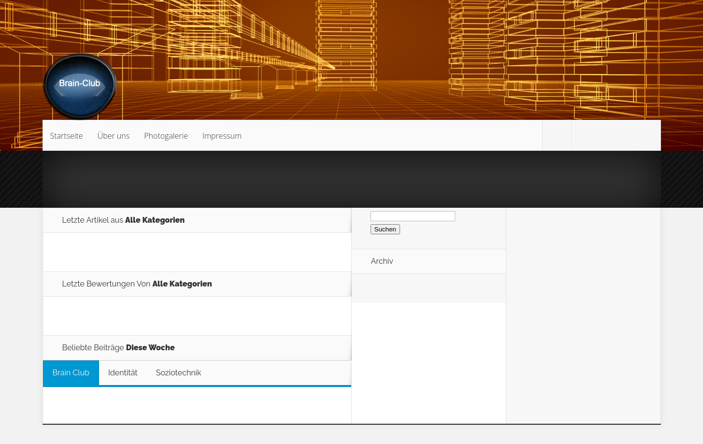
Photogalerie (166, 135)
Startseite (66, 135)
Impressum (222, 135)
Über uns (114, 135)
